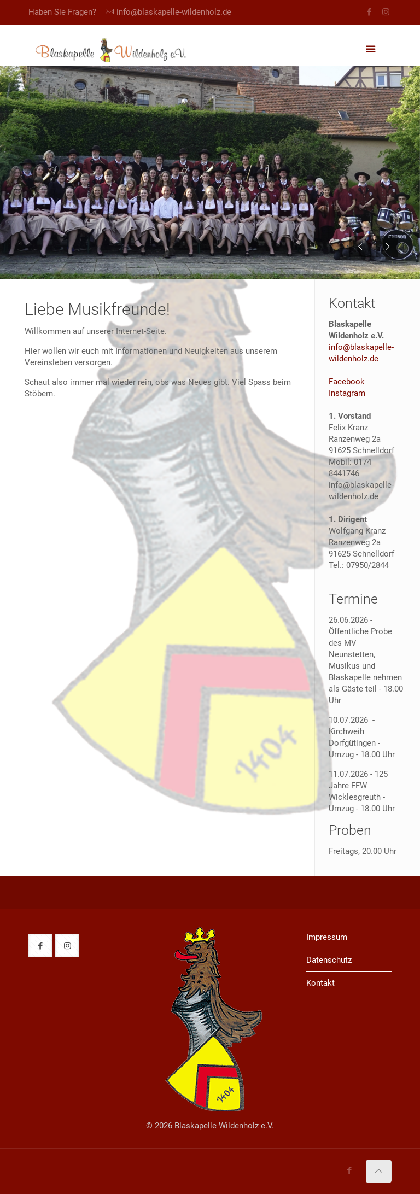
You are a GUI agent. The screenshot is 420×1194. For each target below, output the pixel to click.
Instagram (347, 393)
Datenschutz (329, 960)
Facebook (347, 382)
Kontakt (320, 983)
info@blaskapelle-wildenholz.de (173, 12)
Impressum (326, 937)
